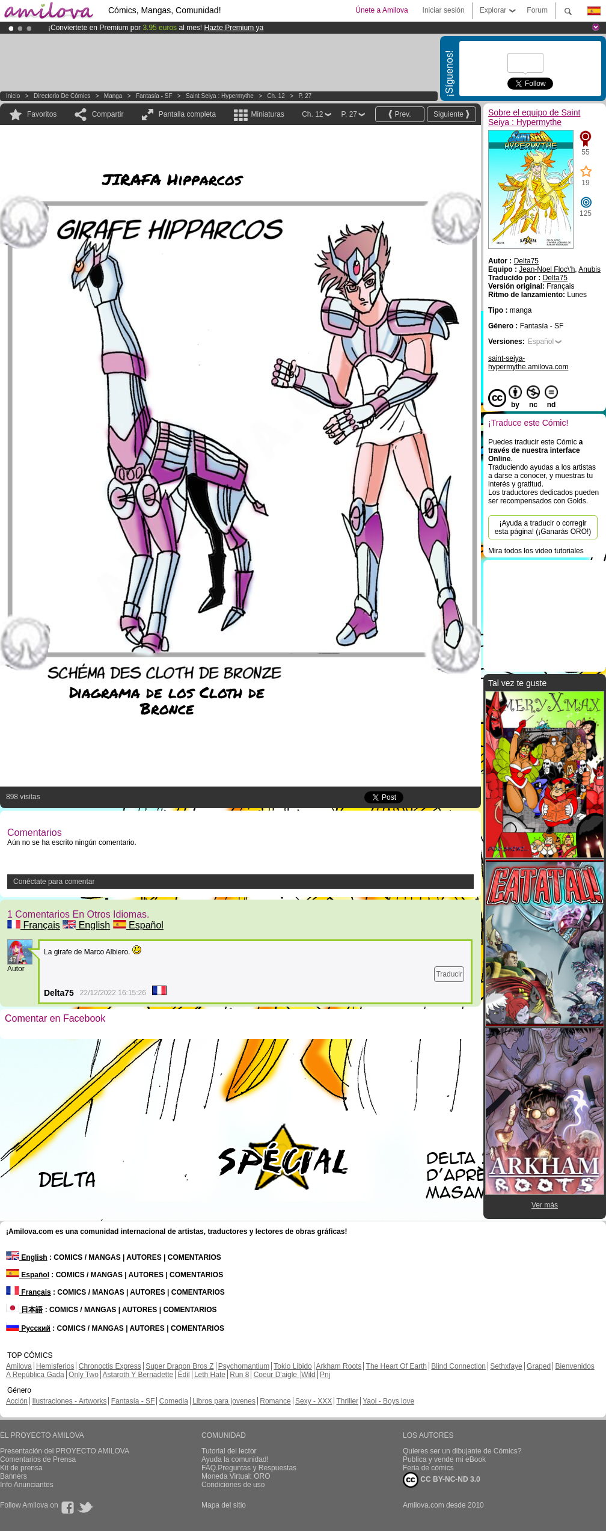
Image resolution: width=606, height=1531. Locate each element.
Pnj (325, 1374)
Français (33, 925)
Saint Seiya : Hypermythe (220, 96)
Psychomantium (243, 1366)
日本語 (24, 1309)
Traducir (449, 974)
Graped (539, 1366)
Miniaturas (267, 114)
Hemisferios (55, 1366)
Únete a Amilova (381, 10)
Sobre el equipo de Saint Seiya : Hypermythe (534, 117)
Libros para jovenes (224, 1401)
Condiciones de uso (233, 1484)
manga (113, 96)
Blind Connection (458, 1366)
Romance (275, 1401)
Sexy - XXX (313, 1401)
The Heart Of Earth (396, 1366)
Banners (13, 1476)
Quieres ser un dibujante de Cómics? (462, 1451)
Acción (17, 1401)
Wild (308, 1374)
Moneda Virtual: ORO (236, 1476)
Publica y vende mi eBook (444, 1459)
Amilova (19, 1366)
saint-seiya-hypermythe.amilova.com (528, 362)
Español (138, 925)
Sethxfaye (506, 1366)
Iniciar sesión (444, 10)
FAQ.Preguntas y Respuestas (248, 1468)
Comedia (173, 1401)
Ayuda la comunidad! (235, 1459)
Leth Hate (209, 1374)
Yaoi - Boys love (388, 1401)
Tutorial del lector (229, 1451)
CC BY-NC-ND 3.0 (441, 1480)
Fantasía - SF (154, 96)
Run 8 (239, 1374)
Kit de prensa (21, 1468)
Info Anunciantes (27, 1484)
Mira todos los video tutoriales (536, 551)
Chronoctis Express (110, 1366)
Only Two (84, 1374)
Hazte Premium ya (233, 27)
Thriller (347, 1401)
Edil (184, 1374)
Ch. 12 (275, 96)
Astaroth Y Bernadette (138, 1374)
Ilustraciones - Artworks (69, 1401)
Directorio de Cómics (62, 96)
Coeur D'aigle (276, 1374)
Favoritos (42, 114)
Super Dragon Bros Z (179, 1366)
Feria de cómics (428, 1468)
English (86, 925)
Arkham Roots (338, 1366)
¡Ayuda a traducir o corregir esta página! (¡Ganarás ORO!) (543, 527)
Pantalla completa (187, 114)
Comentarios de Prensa (38, 1459)
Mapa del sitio (223, 1505)
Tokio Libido (292, 1366)
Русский (28, 1328)
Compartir (108, 114)
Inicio (13, 96)
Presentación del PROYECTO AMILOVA (64, 1451)
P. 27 (304, 96)
